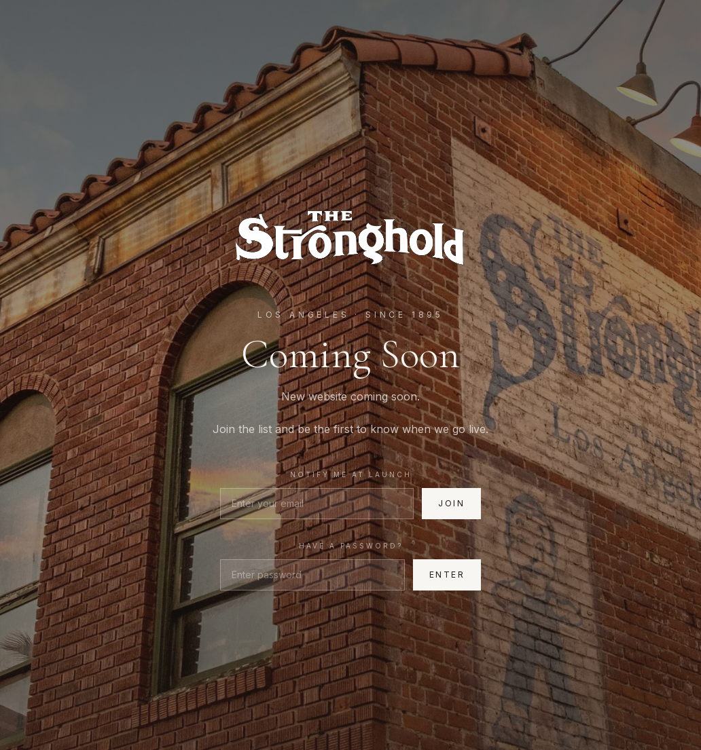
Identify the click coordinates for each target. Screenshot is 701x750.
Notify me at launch (351, 474)
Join (451, 503)
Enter (447, 574)
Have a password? (351, 546)
